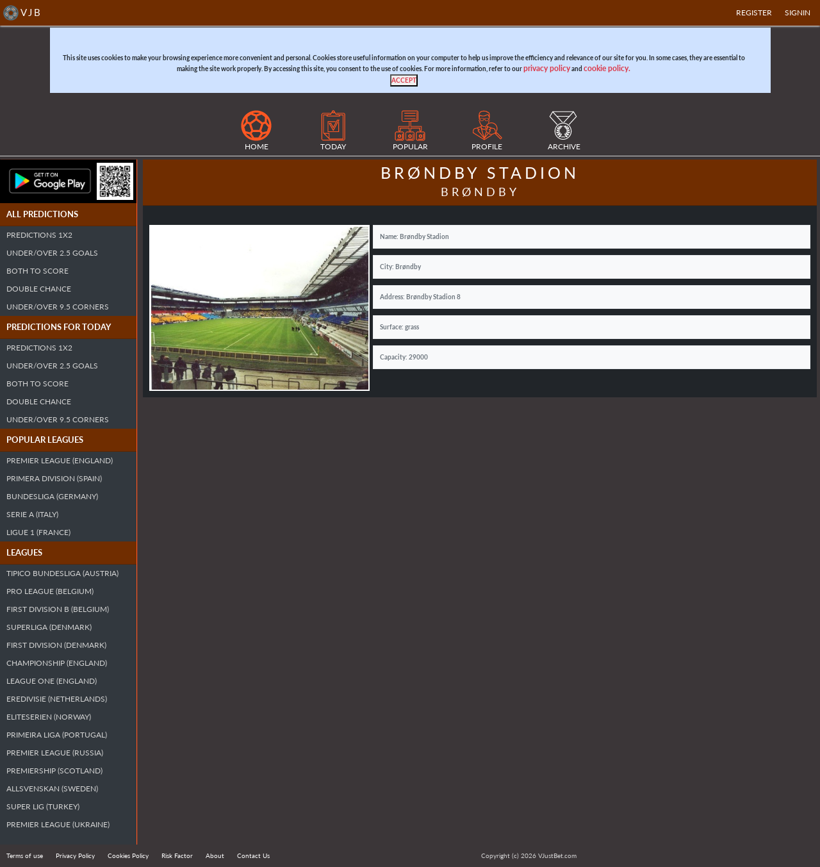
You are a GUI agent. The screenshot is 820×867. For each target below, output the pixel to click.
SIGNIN (797, 12)
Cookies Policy (128, 855)
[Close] (404, 80)
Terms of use (24, 855)
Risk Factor (177, 855)
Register (754, 12)
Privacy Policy (75, 855)
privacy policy (546, 68)
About (215, 855)
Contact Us (253, 855)
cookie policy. (607, 68)
